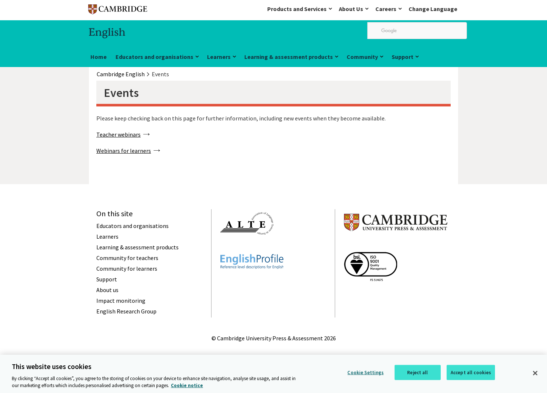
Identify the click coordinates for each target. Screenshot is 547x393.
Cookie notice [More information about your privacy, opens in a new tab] (187, 386)
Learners (219, 56)
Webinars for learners (123, 150)
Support (402, 56)
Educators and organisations (154, 56)
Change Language (433, 9)
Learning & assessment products (288, 56)
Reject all (417, 374)
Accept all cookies (471, 374)
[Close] (535, 374)
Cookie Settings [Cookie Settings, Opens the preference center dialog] (365, 374)
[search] (417, 30)
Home (98, 56)
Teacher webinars (118, 134)
